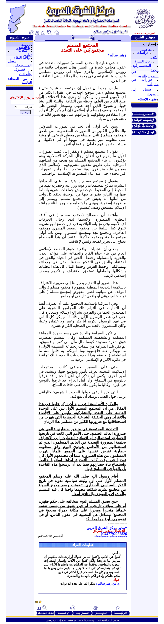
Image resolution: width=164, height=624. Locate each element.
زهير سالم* (117, 55)
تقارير (27, 55)
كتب (154, 57)
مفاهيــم (146, 50)
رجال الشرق (143, 61)
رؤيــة (25, 45)
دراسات (142, 53)
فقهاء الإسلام (147, 99)
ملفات (23, 50)
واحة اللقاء (22, 57)
